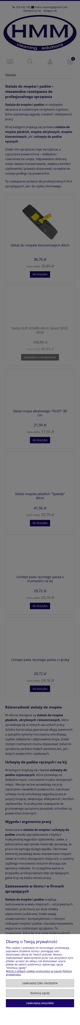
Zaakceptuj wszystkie (40, 1003)
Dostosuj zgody (40, 993)
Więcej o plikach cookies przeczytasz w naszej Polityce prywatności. (39, 972)
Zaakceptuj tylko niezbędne (40, 983)
